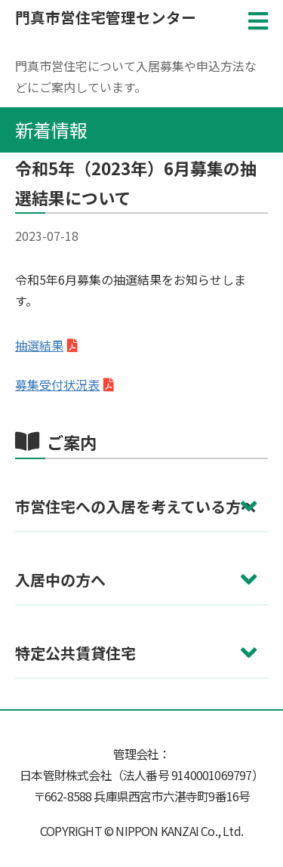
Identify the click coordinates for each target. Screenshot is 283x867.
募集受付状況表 (57, 384)
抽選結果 (39, 345)
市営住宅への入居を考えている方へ (135, 506)
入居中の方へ (60, 580)
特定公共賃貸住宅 (75, 653)
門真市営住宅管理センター (105, 17)
